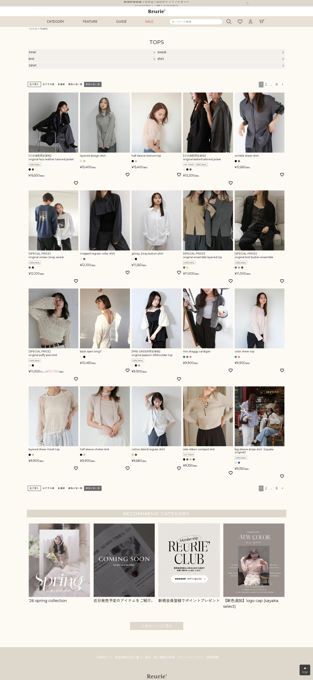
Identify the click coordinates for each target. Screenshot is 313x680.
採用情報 (212, 657)
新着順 (61, 84)
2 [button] (266, 84)
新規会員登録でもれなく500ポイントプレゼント (156, 3)
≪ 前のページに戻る (156, 626)
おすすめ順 (48, 84)
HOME (33, 28)
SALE (149, 22)
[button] (282, 84)
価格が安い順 (75, 84)
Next (248, 3)
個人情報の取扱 (164, 657)
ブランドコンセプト (190, 657)
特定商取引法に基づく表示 (133, 657)
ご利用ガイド (104, 657)
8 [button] (277, 84)
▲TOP (305, 670)
